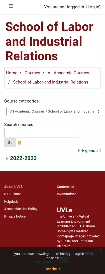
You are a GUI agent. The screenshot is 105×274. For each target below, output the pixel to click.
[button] (20, 143)
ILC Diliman (13, 194)
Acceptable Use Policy (20, 209)
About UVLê (13, 187)
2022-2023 (23, 158)
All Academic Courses (68, 72)
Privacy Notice (14, 216)
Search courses (18, 124)
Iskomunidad (66, 194)
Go (10, 142)
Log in (93, 6)
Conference (65, 187)
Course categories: (22, 101)
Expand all (91, 150)
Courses (32, 72)
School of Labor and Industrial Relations (50, 82)
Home (11, 72)
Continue (53, 269)
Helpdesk (11, 201)
